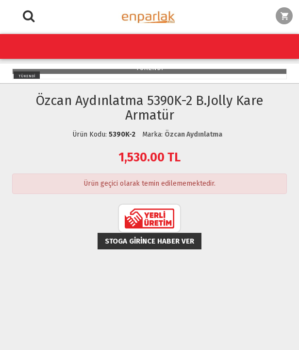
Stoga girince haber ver (149, 241)
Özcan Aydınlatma (193, 134)
